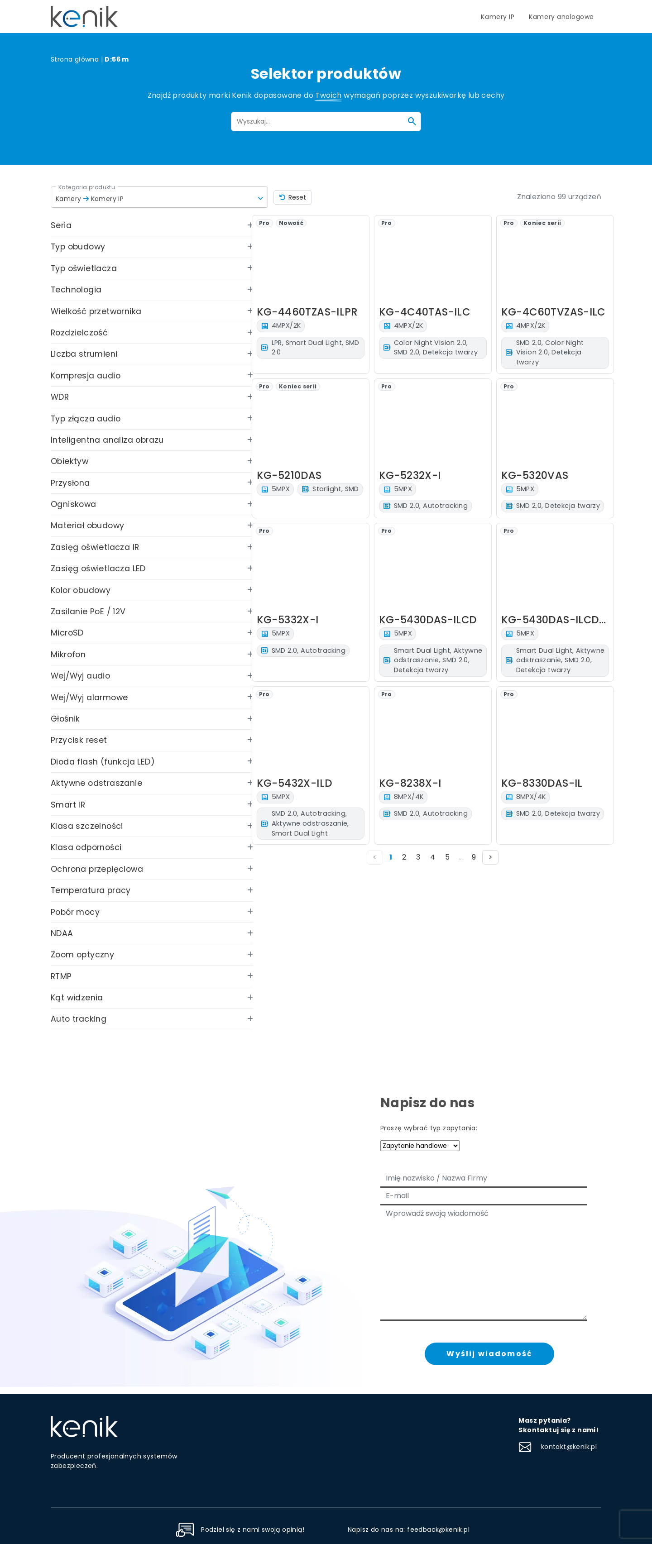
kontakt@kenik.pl (557, 1446)
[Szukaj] (412, 121)
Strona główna (75, 59)
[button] (159, 197)
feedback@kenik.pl (438, 1529)
